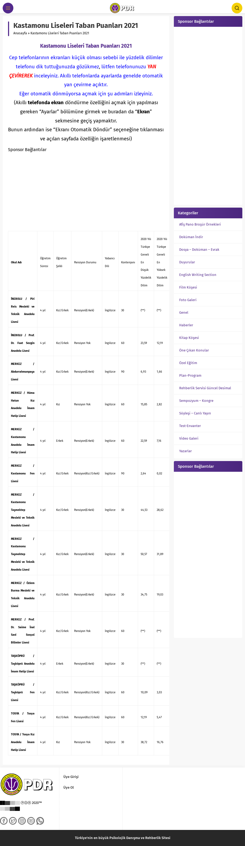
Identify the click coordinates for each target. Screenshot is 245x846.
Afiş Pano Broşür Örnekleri (200, 224)
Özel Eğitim (188, 363)
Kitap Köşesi (189, 338)
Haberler (186, 325)
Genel (183, 312)
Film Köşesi (188, 287)
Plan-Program (190, 375)
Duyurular (187, 262)
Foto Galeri (188, 300)
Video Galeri (188, 438)
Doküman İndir (191, 237)
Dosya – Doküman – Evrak (199, 250)
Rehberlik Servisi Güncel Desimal (205, 388)
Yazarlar (185, 451)
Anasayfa (20, 33)
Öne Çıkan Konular (194, 350)
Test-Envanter (190, 426)
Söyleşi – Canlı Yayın (195, 413)
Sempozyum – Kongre (196, 401)
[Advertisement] (86, 191)
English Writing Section (197, 275)
